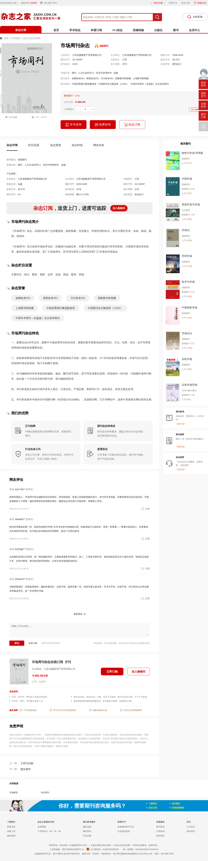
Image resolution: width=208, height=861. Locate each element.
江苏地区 (15, 38)
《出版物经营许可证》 (32, 735)
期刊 (74, 73)
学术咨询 (74, 125)
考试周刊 (45, 792)
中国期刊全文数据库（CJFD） (113, 84)
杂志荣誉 (55, 145)
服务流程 (87, 827)
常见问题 (87, 836)
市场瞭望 (13, 792)
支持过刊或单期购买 (133, 710)
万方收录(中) (107, 78)
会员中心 (194, 30)
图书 (176, 30)
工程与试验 (21, 763)
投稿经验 (138, 30)
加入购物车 (196, 109)
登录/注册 (158, 3)
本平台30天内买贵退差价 (64, 710)
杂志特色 (77, 145)
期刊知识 (191, 831)
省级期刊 (103, 46)
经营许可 (173, 3)
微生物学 (20, 769)
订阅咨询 (160, 831)
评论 (16, 643)
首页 (56, 30)
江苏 (124, 59)
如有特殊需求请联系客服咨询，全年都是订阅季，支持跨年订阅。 (104, 701)
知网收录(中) (78, 78)
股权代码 (30, 3)
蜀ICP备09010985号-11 (73, 849)
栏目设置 (33, 145)
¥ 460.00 (80, 101)
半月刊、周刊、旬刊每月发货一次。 (28, 701)
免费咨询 (103, 125)
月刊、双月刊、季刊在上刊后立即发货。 (30, 697)
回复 (145, 508)
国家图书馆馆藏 (123, 78)
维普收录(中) (92, 78)
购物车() (201, 3)
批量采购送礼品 (100, 710)
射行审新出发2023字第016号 (66, 854)
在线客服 (42, 827)
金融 (116, 73)
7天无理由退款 (30, 710)
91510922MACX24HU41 (146, 849)
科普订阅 (96, 30)
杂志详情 (12, 145)
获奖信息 (11, 827)
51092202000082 (111, 849)
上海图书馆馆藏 (140, 78)
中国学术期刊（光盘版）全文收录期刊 (149, 84)
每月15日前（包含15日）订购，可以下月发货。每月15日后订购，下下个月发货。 (111, 697)
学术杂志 (74, 30)
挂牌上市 (11, 831)
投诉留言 (160, 836)
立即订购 (112, 671)
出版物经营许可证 (125, 827)
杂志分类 (20, 30)
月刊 (124, 64)
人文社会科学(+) (86, 73)
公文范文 (191, 827)
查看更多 (78, 614)
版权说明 (11, 836)
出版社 (158, 30)
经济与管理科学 (104, 73)
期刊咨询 (160, 827)
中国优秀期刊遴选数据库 (84, 84)
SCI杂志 (117, 30)
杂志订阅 (185, 3)
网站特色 (87, 831)
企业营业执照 (123, 831)
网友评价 (98, 145)
